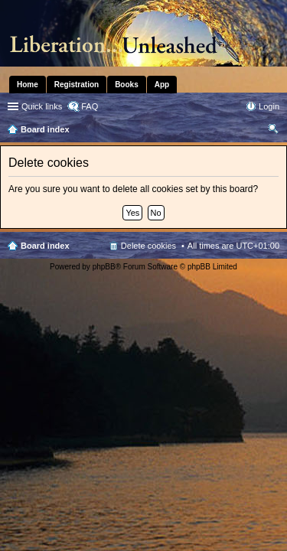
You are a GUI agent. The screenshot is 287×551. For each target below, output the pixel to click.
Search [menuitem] (273, 131)
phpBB (104, 266)
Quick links (41, 106)
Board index (45, 245)
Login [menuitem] (269, 106)
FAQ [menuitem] (89, 106)
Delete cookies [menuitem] (148, 245)
